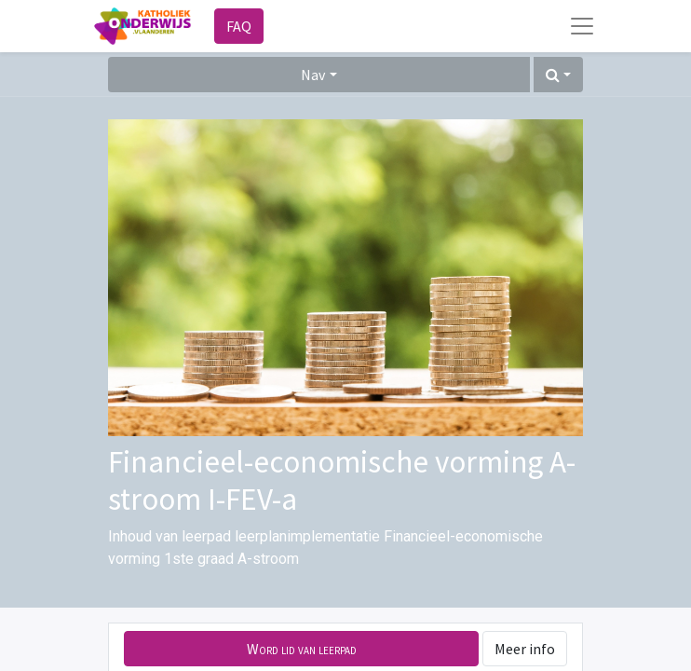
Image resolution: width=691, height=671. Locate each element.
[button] (558, 74)
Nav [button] (313, 74)
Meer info (525, 648)
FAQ (238, 26)
